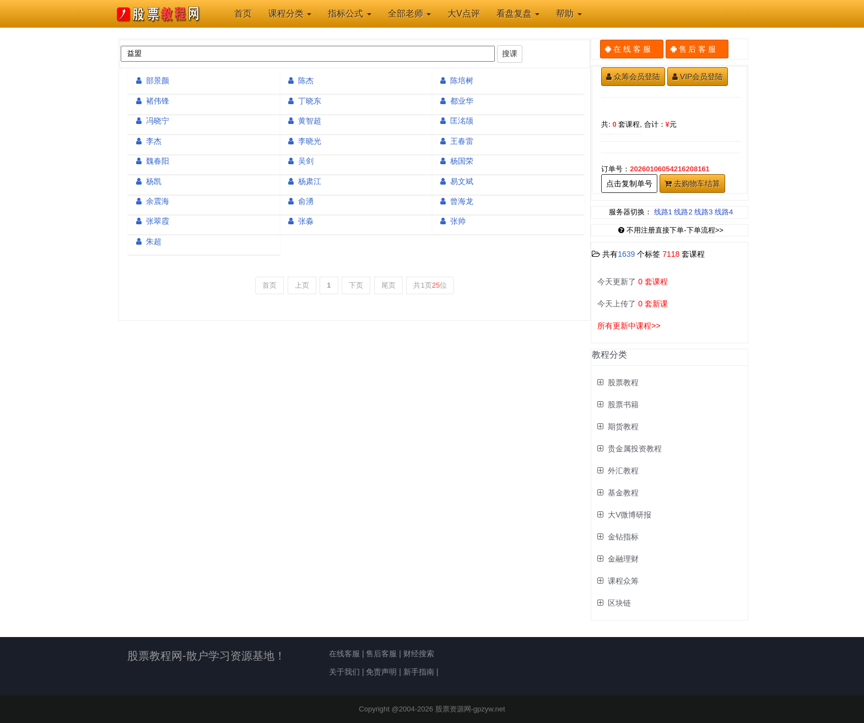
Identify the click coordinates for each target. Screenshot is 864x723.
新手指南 (418, 671)
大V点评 (463, 13)
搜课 (509, 53)
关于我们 (344, 671)
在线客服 (344, 653)
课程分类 (289, 13)
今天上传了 (632, 303)
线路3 (703, 212)
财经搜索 (418, 653)
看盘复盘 (517, 13)
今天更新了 (632, 281)
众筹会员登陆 (633, 76)
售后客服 (381, 653)
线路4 (724, 212)
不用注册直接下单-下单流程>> (670, 230)
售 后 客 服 (697, 49)
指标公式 (349, 13)
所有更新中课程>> (628, 325)
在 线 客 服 (631, 49)
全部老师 (409, 13)
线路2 (683, 212)
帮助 (568, 13)
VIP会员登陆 (697, 76)
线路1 (663, 212)
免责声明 (381, 671)
